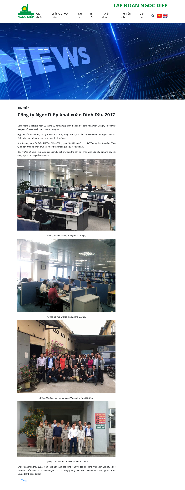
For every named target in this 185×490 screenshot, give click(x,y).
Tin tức (92, 15)
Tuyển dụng (106, 15)
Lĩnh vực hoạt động (60, 15)
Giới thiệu (39, 15)
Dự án (80, 15)
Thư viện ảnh (125, 15)
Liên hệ (142, 15)
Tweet (24, 480)
